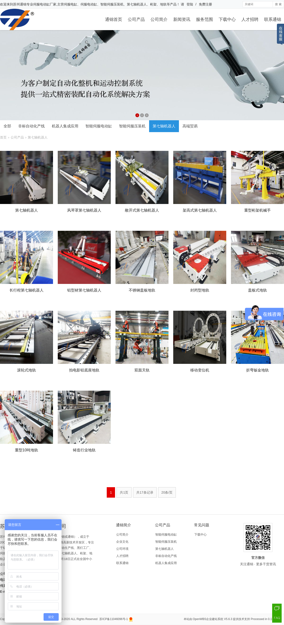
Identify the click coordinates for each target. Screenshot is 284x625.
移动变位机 (199, 370)
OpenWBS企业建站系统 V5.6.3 (212, 619)
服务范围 (204, 19)
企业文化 (122, 541)
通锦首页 (113, 19)
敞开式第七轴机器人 (142, 210)
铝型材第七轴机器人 (84, 290)
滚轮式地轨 (26, 370)
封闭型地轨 (199, 290)
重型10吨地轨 (26, 450)
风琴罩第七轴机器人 (84, 210)
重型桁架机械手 (257, 210)
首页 (3, 137)
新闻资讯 (181, 19)
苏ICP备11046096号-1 (113, 619)
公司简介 (159, 19)
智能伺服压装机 (132, 126)
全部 (7, 126)
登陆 (189, 4)
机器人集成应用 (65, 126)
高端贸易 (190, 126)
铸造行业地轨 (84, 450)
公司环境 (122, 549)
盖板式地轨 (257, 290)
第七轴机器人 (164, 126)
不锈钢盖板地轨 (142, 290)
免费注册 (205, 4)
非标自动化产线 (31, 126)
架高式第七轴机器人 (200, 210)
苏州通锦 (20, 4)
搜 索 (278, 4)
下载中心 (227, 19)
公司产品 (136, 19)
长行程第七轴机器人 (26, 290)
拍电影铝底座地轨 (84, 370)
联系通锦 (272, 19)
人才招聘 (249, 19)
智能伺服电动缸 (98, 126)
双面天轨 (142, 370)
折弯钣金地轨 (257, 370)
